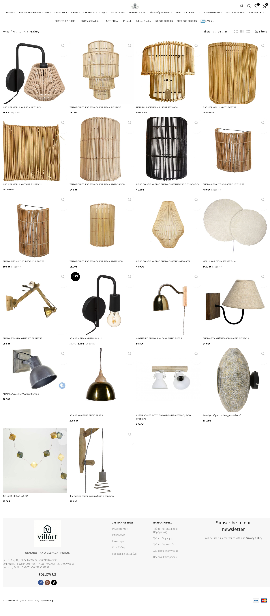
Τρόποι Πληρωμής (163, 548)
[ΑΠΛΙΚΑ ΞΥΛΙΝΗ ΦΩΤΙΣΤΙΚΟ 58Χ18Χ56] (34, 315)
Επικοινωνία (118, 544)
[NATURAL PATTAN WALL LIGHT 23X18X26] (168, 83)
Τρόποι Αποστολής (163, 554)
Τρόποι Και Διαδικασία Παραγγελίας (165, 540)
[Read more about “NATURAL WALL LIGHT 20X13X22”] (210, 122)
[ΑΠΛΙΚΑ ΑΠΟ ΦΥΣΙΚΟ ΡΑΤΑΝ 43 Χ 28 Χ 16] (34, 239)
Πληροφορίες (162, 532)
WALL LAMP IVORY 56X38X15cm (222, 274)
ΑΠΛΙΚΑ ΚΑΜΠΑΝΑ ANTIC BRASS (88, 426)
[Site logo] (135, 7)
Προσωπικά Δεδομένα (124, 563)
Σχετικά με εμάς (122, 532)
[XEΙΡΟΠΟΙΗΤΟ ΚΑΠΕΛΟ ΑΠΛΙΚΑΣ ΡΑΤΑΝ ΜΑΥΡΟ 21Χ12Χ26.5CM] (168, 159)
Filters (263, 43)
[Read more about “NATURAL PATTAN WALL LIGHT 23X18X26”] (143, 122)
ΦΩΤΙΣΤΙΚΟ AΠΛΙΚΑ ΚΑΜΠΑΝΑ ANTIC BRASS (162, 350)
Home (6, 43)
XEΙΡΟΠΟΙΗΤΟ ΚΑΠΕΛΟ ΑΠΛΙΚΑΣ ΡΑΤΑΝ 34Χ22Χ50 (99, 118)
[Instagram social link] (47, 592)
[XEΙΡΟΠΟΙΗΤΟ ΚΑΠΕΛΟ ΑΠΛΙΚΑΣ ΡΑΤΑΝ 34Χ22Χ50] (101, 83)
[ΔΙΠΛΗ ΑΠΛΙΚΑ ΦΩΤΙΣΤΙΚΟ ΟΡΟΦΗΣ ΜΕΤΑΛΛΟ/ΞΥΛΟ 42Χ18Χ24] (168, 392)
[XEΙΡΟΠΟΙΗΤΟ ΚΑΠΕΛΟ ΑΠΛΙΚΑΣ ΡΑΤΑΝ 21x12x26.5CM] (101, 159)
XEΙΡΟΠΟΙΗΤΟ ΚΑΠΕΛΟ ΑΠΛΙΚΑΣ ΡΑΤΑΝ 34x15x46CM (167, 274)
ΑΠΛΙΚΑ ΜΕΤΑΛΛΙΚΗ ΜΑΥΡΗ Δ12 (88, 350)
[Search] (249, 7)
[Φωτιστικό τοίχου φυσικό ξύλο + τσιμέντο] (101, 472)
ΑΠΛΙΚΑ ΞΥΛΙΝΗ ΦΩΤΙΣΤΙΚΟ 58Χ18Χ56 (25, 350)
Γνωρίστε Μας (120, 538)
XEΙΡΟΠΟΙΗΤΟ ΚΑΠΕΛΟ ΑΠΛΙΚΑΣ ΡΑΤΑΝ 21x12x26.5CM (101, 194)
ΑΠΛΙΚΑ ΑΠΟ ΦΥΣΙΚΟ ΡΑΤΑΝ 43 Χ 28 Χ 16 (26, 274)
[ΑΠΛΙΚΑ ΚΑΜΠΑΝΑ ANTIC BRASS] (101, 392)
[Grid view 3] (241, 43)
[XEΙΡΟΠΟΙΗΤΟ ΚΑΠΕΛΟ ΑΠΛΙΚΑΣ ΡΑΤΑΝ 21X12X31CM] (101, 239)
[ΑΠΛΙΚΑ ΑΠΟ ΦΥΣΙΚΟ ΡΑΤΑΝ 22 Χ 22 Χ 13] (235, 159)
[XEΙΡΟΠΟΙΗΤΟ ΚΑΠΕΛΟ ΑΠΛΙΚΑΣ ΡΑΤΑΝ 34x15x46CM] (168, 239)
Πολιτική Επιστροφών (165, 566)
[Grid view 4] (248, 43)
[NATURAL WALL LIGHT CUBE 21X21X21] (34, 159)
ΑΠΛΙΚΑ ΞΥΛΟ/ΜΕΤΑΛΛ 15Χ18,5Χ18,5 (23, 405)
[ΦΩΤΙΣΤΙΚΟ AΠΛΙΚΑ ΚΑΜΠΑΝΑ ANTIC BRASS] (168, 315)
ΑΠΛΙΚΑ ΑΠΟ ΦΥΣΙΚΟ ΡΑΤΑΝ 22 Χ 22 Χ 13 (227, 194)
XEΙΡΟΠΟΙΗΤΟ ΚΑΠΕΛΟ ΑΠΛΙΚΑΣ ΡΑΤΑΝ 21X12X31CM (100, 274)
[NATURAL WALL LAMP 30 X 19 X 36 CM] (34, 83)
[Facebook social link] (41, 592)
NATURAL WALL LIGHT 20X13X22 (222, 118)
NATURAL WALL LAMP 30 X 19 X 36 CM (24, 118)
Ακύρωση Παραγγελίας (165, 560)
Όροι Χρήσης (119, 557)
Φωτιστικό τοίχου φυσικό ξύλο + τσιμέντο (95, 506)
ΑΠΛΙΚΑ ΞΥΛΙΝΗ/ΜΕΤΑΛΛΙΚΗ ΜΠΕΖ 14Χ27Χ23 (229, 350)
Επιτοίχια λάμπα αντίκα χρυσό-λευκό (226, 426)
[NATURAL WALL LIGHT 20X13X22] (235, 83)
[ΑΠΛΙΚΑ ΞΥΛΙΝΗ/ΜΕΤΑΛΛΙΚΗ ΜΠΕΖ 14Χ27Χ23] (235, 315)
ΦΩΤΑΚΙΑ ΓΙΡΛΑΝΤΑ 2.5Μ (17, 506)
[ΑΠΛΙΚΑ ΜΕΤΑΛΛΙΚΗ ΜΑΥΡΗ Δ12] (101, 315)
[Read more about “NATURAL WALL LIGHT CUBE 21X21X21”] (9, 199)
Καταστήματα (119, 551)
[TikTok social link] (54, 592)
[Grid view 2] (236, 43)
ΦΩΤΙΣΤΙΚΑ (19, 43)
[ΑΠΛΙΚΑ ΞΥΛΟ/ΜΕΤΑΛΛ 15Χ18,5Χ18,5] (34, 381)
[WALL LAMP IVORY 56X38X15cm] (235, 239)
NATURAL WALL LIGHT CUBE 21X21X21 (24, 194)
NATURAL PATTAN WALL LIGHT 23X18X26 (159, 118)
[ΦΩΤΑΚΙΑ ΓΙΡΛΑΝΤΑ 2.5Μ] (34, 472)
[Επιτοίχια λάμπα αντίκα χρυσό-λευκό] (235, 392)
